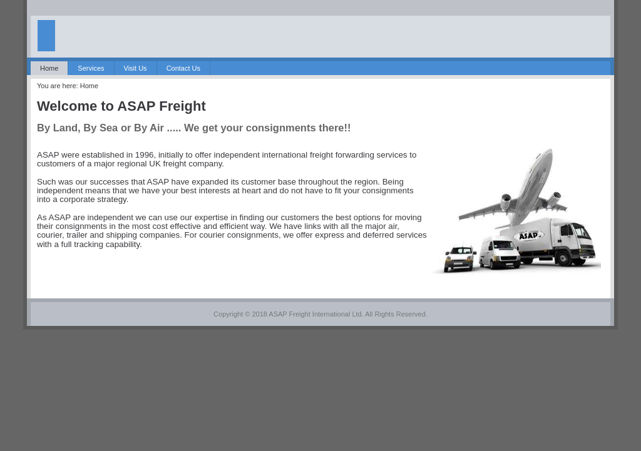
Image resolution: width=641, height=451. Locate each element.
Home (49, 68)
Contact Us (183, 68)
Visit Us (135, 68)
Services (91, 68)
